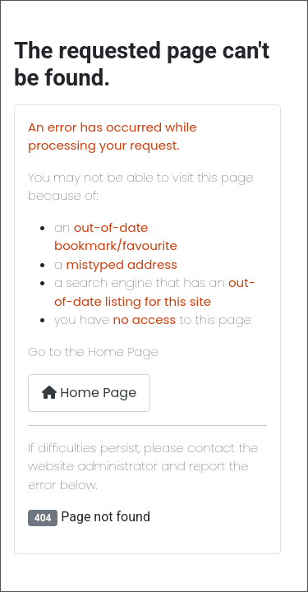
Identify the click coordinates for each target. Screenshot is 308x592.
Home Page (89, 392)
